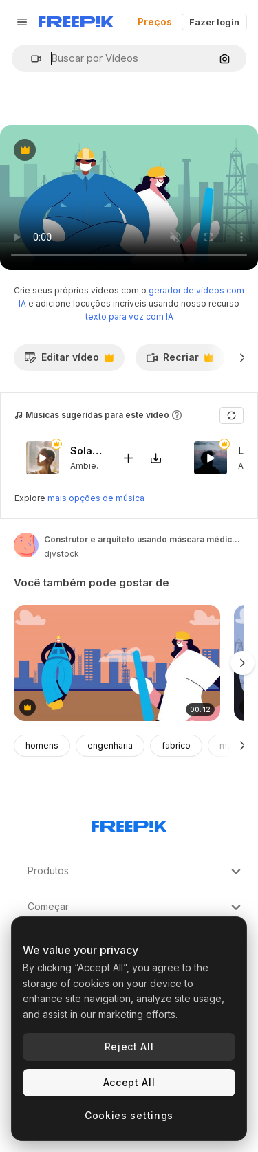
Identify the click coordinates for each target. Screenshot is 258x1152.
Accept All (129, 1082)
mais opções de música (95, 498)
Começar (136, 907)
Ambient (87, 465)
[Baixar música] (155, 457)
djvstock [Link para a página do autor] (61, 554)
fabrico (176, 745)
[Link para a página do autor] (26, 545)
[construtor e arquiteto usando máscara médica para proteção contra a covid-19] (117, 663)
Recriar (179, 360)
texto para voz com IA (129, 316)
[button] (31, 59)
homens (41, 745)
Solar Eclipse (87, 450)
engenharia (110, 745)
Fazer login (214, 21)
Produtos (136, 871)
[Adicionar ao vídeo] (128, 457)
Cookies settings (129, 1115)
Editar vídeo (69, 360)
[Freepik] (76, 21)
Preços (155, 21)
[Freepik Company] (129, 823)
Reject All (129, 1046)
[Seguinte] (242, 357)
